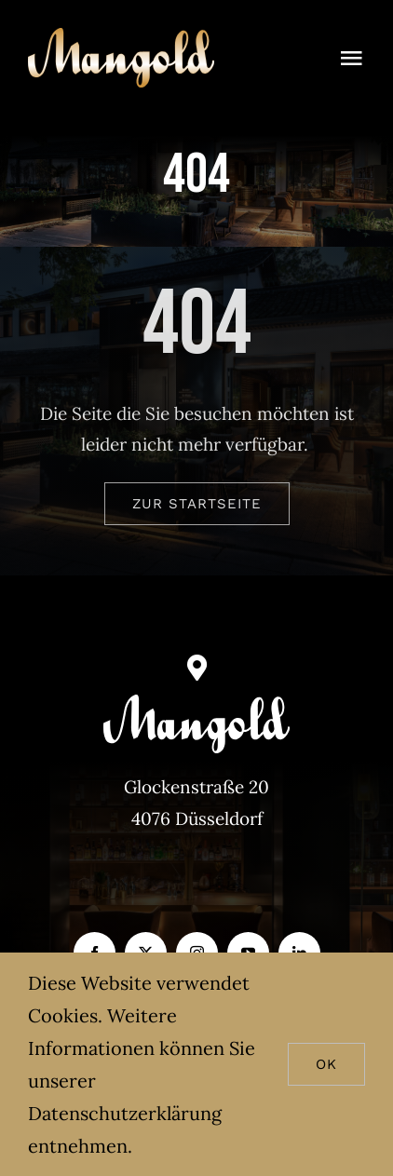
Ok (326, 1064)
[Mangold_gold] (121, 36)
